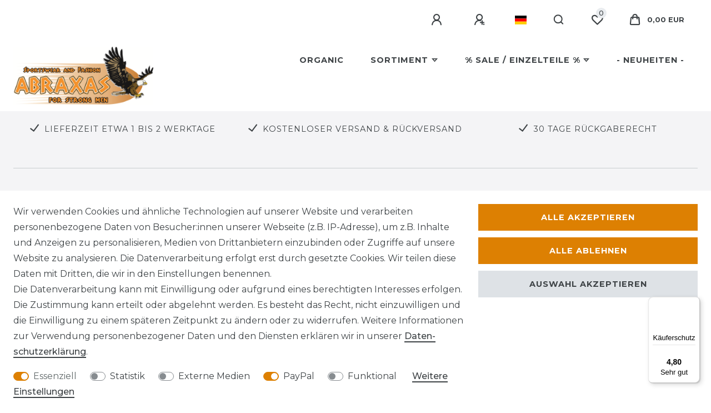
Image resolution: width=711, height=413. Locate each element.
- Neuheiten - (650, 60)
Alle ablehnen (588, 251)
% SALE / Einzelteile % (522, 60)
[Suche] (559, 20)
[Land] (521, 20)
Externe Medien (214, 376)
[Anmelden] (438, 20)
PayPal (298, 376)
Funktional (372, 376)
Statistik (127, 376)
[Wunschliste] (597, 20)
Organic (321, 60)
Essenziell (55, 376)
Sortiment (399, 60)
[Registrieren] (481, 20)
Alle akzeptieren (588, 217)
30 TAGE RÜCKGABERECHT (595, 129)
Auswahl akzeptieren (588, 284)
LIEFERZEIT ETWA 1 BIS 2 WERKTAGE (130, 129)
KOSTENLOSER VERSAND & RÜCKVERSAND (362, 129)
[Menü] (693, 303)
